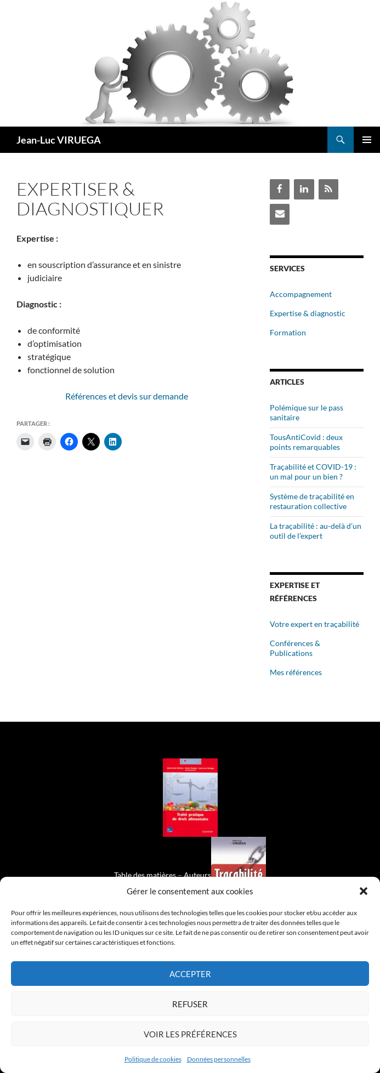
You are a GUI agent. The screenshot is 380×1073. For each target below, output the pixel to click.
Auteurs (197, 875)
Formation (288, 332)
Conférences (291, 643)
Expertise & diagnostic (307, 313)
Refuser (190, 1004)
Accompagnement (301, 294)
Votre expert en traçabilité (314, 624)
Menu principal (367, 140)
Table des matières (145, 875)
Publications (291, 653)
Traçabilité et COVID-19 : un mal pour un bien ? (313, 471)
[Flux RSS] (328, 189)
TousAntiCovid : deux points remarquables (306, 442)
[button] (363, 891)
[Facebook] (280, 189)
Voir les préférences (190, 1034)
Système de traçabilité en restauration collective (312, 501)
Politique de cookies (153, 1059)
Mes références (296, 672)
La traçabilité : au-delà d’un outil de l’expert (315, 530)
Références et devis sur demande (126, 396)
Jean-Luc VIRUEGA (58, 140)
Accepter (190, 974)
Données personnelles (219, 1059)
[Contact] (280, 214)
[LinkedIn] (304, 189)
